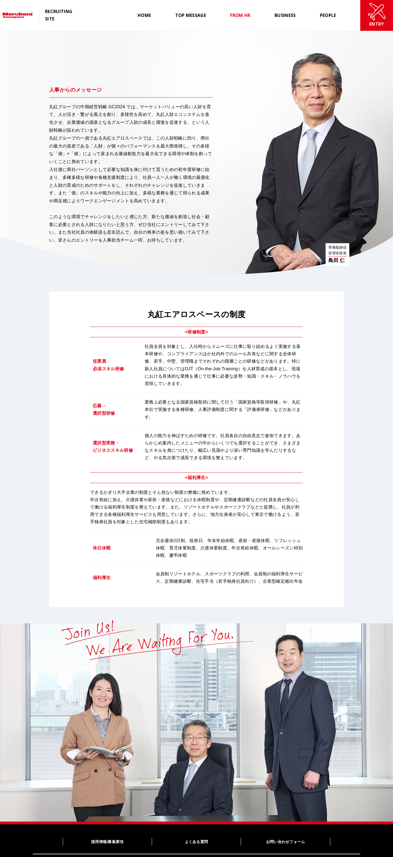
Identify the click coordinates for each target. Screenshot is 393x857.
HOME (144, 15)
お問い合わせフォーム (285, 842)
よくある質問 (196, 842)
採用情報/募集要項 (107, 842)
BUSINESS (285, 15)
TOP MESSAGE (190, 15)
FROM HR (240, 15)
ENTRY (377, 15)
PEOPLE (328, 15)
